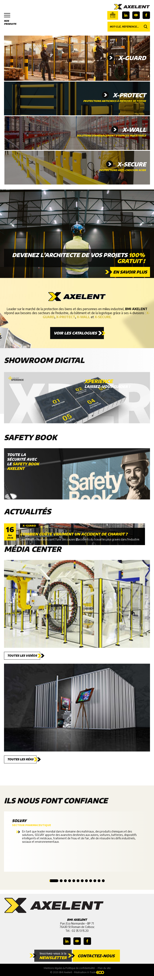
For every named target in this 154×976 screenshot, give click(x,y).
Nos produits (12, 19)
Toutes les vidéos (22, 655)
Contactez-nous (96, 955)
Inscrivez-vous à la (53, 955)
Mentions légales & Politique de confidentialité (69, 968)
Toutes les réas (20, 759)
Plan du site (104, 968)
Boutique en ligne (113, 15)
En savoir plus (130, 271)
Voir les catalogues (75, 333)
